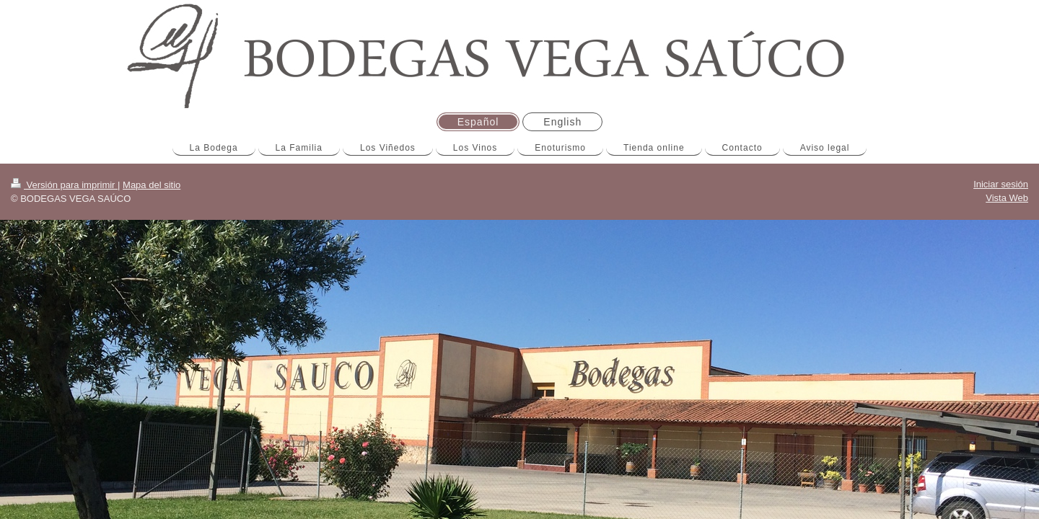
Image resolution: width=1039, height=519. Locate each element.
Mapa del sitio (151, 184)
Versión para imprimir (64, 184)
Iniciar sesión (1000, 184)
